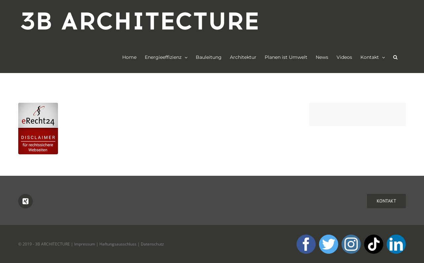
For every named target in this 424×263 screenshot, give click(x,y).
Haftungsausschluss (117, 244)
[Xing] (25, 201)
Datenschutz (152, 244)
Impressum (84, 244)
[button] (395, 57)
